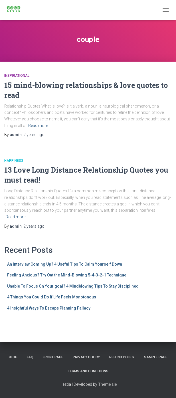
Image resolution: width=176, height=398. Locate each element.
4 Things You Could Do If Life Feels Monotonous (51, 297)
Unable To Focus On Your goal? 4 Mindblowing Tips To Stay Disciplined (73, 286)
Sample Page (155, 357)
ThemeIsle (107, 384)
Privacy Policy (86, 357)
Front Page (53, 357)
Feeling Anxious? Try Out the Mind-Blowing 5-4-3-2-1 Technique (66, 275)
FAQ (30, 357)
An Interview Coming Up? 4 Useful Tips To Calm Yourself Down (64, 264)
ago (33, 134)
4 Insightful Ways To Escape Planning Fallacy (48, 308)
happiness (13, 161)
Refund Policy (122, 357)
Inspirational (16, 76)
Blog (13, 357)
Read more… (39, 125)
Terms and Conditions (88, 371)
